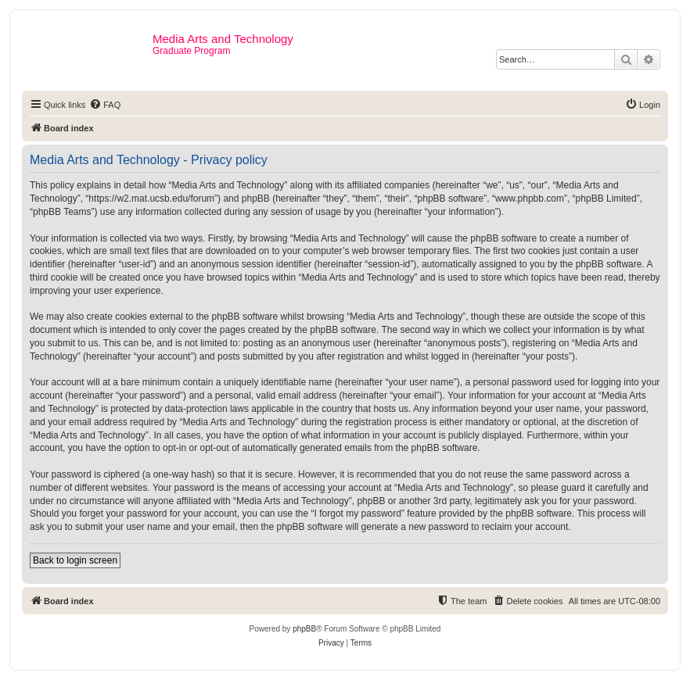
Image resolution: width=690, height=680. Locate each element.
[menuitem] (104, 104)
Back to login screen (75, 560)
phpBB (304, 629)
